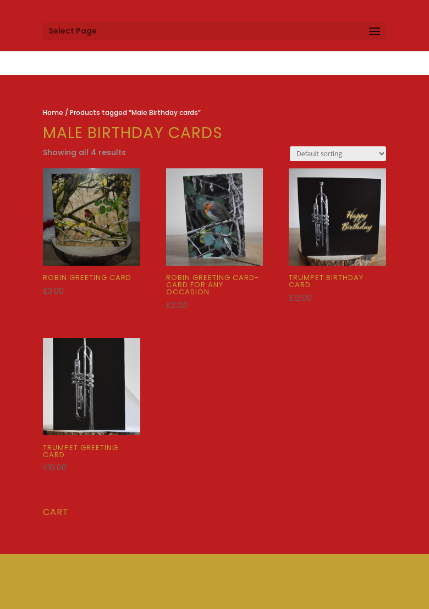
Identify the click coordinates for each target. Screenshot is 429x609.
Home (53, 112)
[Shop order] (338, 153)
